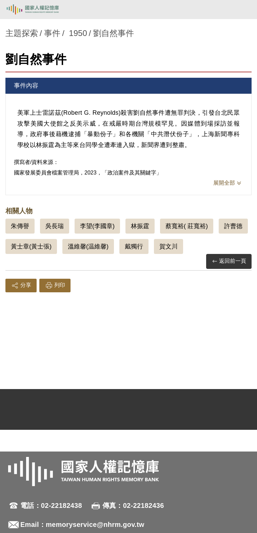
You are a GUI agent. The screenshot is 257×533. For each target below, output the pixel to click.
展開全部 (224, 183)
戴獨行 (134, 246)
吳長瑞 (54, 226)
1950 (78, 33)
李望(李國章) (97, 226)
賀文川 (168, 246)
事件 (52, 33)
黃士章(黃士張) (31, 246)
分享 (21, 285)
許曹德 (233, 226)
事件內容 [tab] (26, 85)
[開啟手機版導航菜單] (244, 9)
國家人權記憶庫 (39, 9)
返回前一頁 (229, 261)
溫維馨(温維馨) (88, 246)
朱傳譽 (20, 226)
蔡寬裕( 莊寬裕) (186, 226)
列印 (55, 285)
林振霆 (140, 226)
